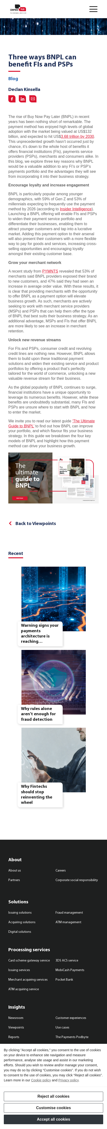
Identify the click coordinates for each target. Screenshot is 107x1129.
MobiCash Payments (70, 970)
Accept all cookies (53, 1119)
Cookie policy (41, 1080)
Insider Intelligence (76, 209)
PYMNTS (50, 271)
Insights (16, 1007)
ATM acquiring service (23, 989)
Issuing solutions (20, 913)
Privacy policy (68, 1080)
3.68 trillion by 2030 (77, 136)
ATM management (68, 922)
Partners (14, 880)
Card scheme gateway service (29, 960)
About (15, 860)
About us (14, 870)
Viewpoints (16, 1027)
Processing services (29, 950)
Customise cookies (53, 1108)
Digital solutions (19, 932)
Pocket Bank (64, 980)
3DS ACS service (67, 960)
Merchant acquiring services (28, 980)
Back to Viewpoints (35, 523)
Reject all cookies (53, 1096)
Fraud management (69, 913)
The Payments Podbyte (72, 1037)
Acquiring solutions (22, 922)
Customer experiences (71, 1018)
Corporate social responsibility (77, 880)
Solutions (18, 902)
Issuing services (19, 970)
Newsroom (15, 1018)
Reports (13, 1037)
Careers (61, 870)
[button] (93, 9)
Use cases (62, 1027)
